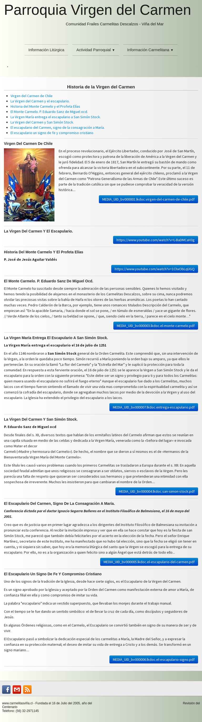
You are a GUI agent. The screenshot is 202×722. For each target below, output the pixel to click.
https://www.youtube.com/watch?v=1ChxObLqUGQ (155, 269)
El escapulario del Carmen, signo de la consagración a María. (58, 127)
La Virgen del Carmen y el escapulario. (40, 101)
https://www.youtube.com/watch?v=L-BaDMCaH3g (156, 240)
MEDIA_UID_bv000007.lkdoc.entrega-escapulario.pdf (154, 407)
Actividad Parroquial (95, 50)
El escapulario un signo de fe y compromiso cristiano (52, 132)
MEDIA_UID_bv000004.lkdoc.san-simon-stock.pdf (157, 491)
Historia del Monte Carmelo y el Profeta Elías (45, 106)
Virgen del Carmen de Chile (32, 95)
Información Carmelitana (150, 50)
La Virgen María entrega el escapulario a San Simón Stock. (56, 117)
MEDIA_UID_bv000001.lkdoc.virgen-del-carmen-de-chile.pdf (148, 199)
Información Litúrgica (46, 50)
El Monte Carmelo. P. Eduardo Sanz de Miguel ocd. (49, 111)
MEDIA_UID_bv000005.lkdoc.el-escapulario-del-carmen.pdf (149, 561)
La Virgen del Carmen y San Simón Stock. (42, 122)
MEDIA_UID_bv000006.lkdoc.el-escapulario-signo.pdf (154, 659)
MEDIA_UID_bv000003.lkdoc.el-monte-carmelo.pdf (156, 325)
